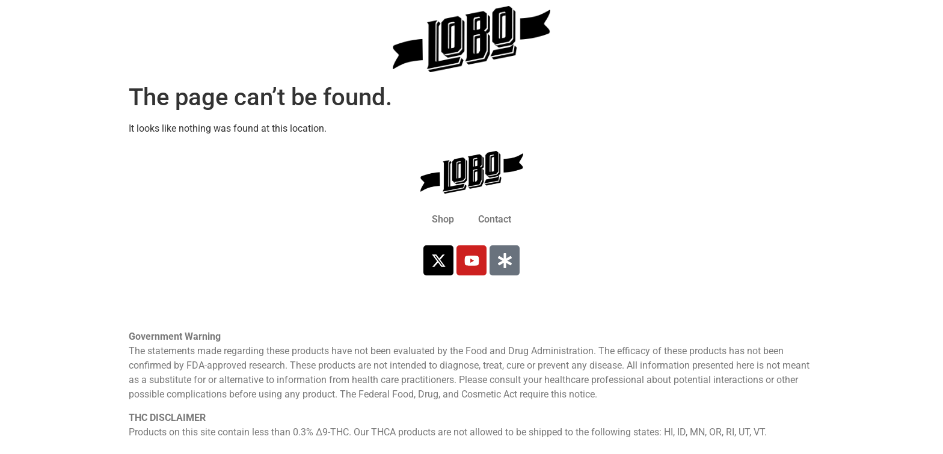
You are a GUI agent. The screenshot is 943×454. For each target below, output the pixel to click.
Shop (443, 219)
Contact (494, 219)
